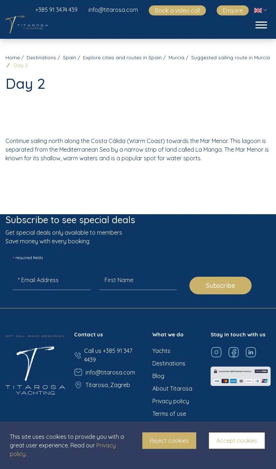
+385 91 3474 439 (56, 9)
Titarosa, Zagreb (102, 385)
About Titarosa (172, 388)
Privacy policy (170, 401)
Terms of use (169, 413)
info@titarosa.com (113, 9)
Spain (69, 57)
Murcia (176, 57)
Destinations (41, 57)
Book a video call (177, 10)
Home (12, 57)
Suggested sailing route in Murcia (230, 57)
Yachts (161, 350)
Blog (158, 376)
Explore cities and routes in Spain (122, 57)
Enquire (233, 10)
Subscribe (220, 285)
